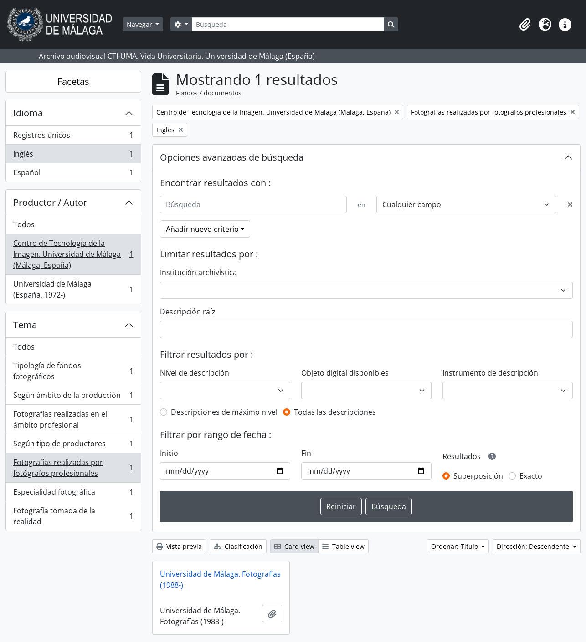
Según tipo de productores (73, 445)
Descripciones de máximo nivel (224, 412)
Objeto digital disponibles (345, 373)
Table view (343, 546)
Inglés (73, 155)
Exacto (530, 476)
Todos (24, 224)
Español (73, 174)
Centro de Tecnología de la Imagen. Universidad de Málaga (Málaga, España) (73, 254)
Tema (25, 324)
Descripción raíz (188, 312)
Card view (294, 546)
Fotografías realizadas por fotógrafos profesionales (73, 467)
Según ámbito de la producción (73, 397)
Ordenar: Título (455, 546)
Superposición (478, 476)
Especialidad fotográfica (73, 493)
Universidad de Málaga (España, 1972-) (73, 289)
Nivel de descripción (194, 373)
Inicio (169, 453)
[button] (525, 25)
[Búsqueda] (288, 24)
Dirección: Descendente (534, 546)
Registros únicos (73, 137)
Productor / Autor (50, 202)
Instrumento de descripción (490, 373)
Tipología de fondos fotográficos (73, 370)
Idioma (28, 113)
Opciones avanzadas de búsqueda (231, 157)
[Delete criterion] (570, 204)
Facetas (73, 81)
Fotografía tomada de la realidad (73, 516)
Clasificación (238, 546)
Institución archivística (198, 272)
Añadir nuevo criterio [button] (202, 229)
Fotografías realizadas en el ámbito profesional (73, 419)
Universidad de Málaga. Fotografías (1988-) (220, 579)
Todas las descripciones (335, 412)
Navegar (140, 24)
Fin (306, 453)
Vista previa (179, 546)
